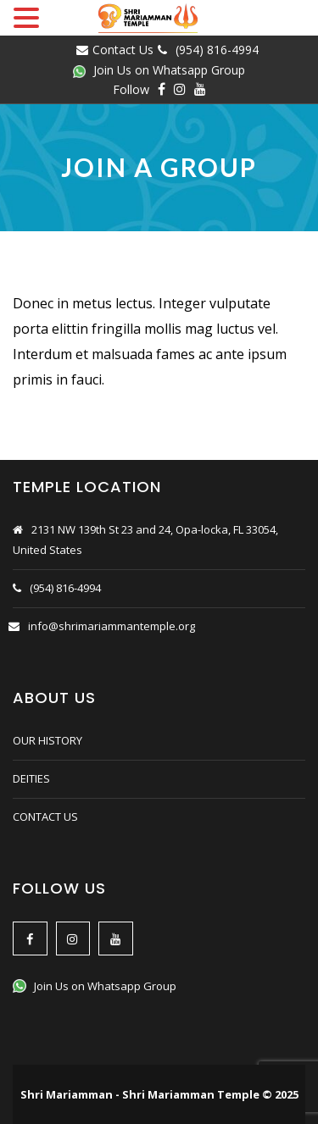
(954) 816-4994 (217, 50)
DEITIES (31, 778)
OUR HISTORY (47, 740)
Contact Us (122, 50)
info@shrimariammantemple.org (111, 626)
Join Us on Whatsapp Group (159, 70)
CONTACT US (45, 816)
